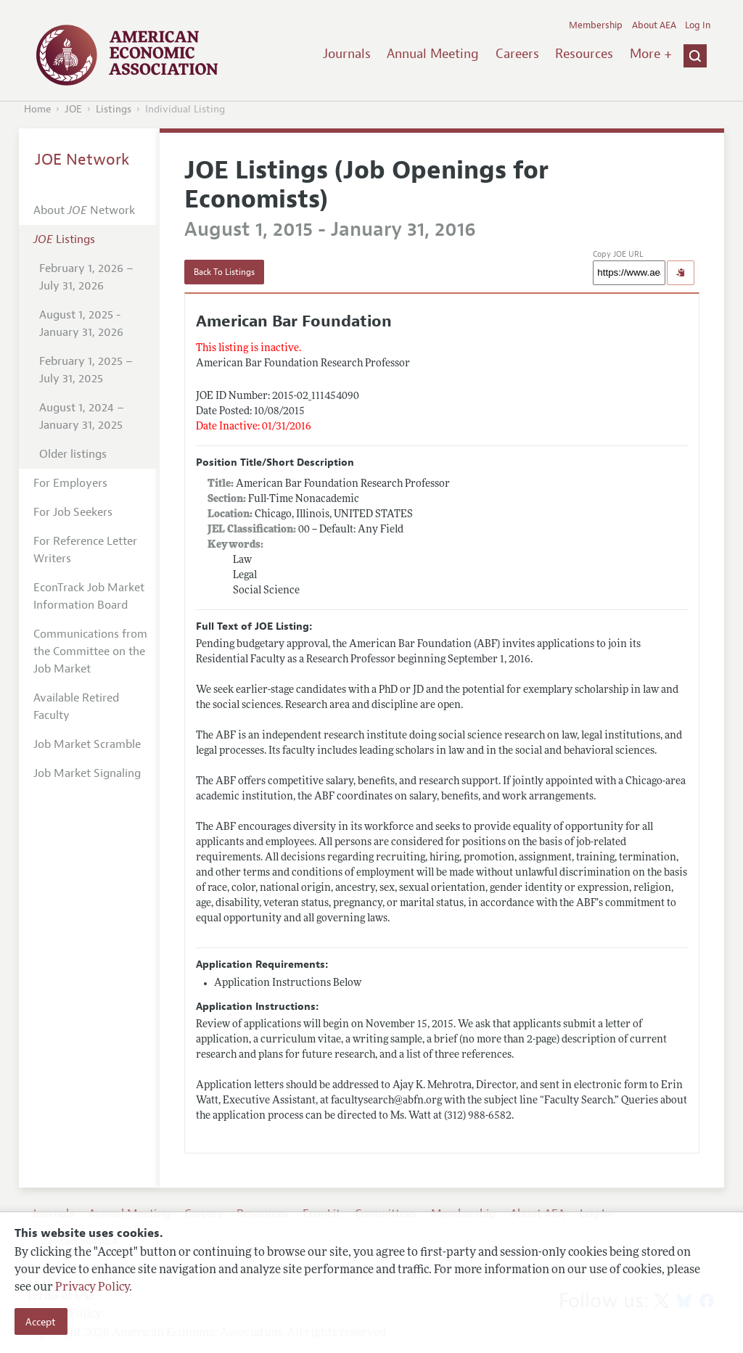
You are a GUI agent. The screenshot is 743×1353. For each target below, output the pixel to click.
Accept (40, 1321)
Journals (347, 54)
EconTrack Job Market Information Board (88, 596)
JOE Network (82, 160)
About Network (84, 210)
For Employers (70, 483)
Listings (113, 109)
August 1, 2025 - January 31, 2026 (81, 324)
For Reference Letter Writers (85, 550)
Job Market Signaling (87, 773)
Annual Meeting (433, 54)
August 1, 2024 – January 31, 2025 (81, 416)
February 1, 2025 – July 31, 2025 (86, 370)
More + (651, 54)
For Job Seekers (72, 512)
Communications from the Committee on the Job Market (90, 651)
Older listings (73, 454)
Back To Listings (224, 272)
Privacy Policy (92, 1288)
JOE (73, 109)
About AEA (654, 25)
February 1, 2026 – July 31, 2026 (86, 277)
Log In (697, 25)
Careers (517, 54)
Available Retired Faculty (76, 707)
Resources (584, 54)
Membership (596, 25)
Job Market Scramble (87, 744)
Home (37, 109)
